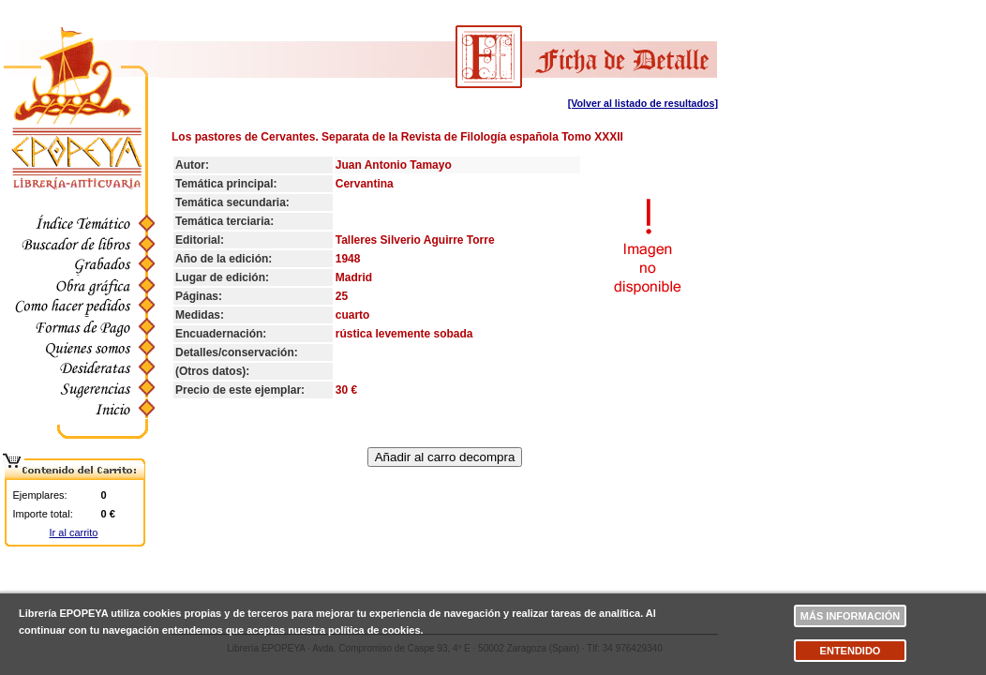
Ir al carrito (74, 532)
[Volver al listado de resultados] (643, 103)
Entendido (850, 650)
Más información (850, 616)
